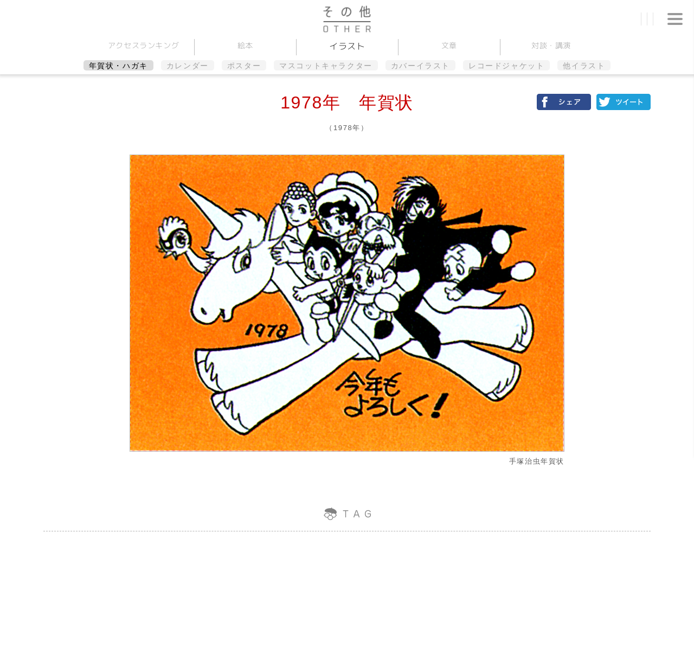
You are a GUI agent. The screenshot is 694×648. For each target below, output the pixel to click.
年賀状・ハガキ (118, 65)
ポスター (244, 65)
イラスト (347, 46)
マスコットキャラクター (325, 65)
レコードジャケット (506, 65)
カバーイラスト (420, 65)
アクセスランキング (143, 45)
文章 (449, 45)
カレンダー (187, 65)
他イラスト (584, 65)
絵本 (245, 45)
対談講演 (550, 45)
